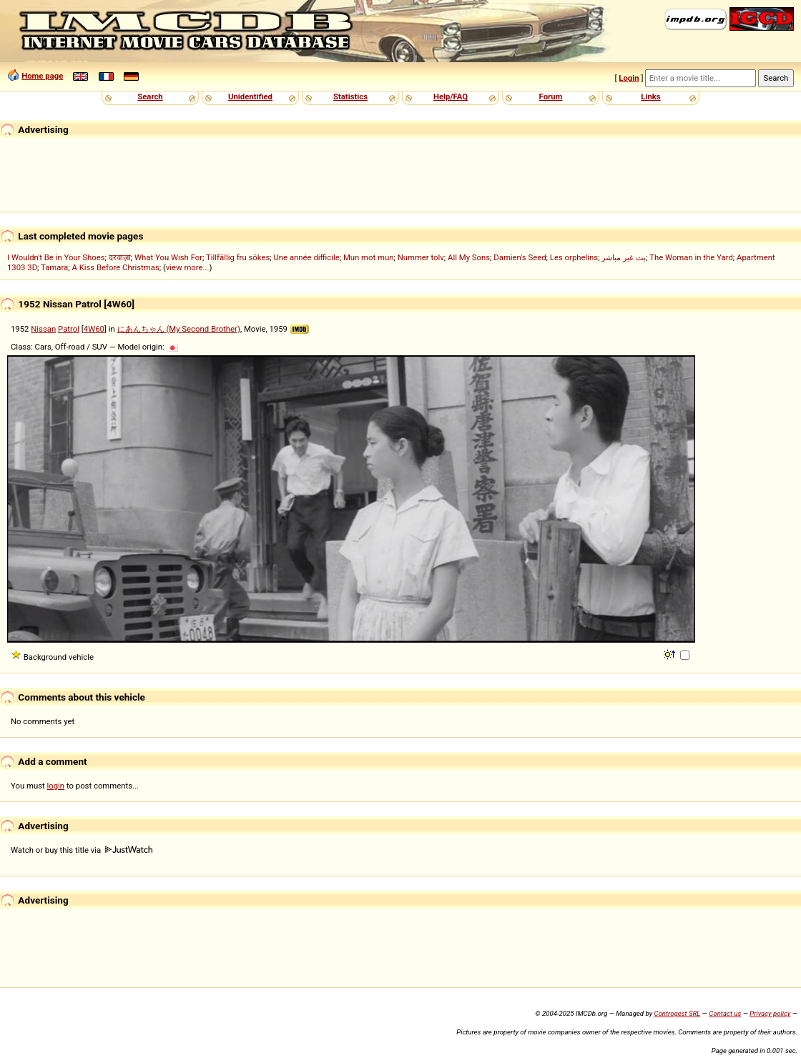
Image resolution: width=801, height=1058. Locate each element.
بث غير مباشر (623, 257)
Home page (42, 76)
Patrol (68, 329)
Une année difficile (306, 257)
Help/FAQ (450, 97)
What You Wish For (168, 257)
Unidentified (250, 97)
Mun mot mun (368, 257)
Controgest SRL (677, 1013)
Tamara (54, 267)
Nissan (43, 329)
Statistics (350, 97)
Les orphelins (574, 257)
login (56, 786)
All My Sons (469, 257)
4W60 (94, 329)
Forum (551, 97)
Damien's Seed (519, 257)
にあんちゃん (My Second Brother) (178, 329)
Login (629, 78)
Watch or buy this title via (81, 850)
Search (149, 97)
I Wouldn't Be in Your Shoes (56, 257)
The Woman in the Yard (691, 257)
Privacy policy (770, 1013)
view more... (188, 267)
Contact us (725, 1013)
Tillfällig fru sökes (238, 257)
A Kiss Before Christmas (115, 267)
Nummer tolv (421, 257)
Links (650, 97)
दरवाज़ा (120, 257)
